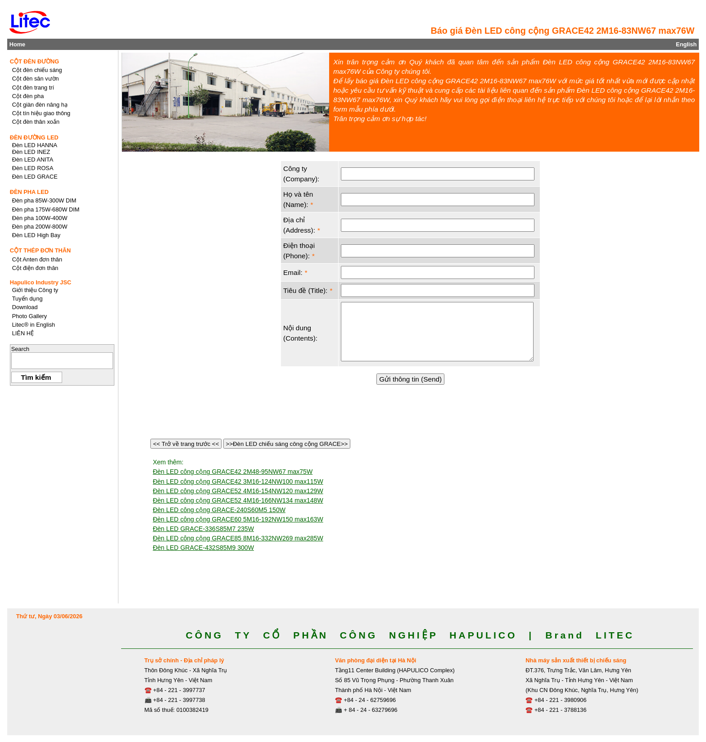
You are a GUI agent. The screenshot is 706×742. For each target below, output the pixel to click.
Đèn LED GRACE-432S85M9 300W (203, 547)
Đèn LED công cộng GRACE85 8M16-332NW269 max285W (238, 538)
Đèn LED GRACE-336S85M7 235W (203, 528)
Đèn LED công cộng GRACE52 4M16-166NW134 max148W (238, 500)
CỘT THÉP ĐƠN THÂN (40, 250)
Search (20, 349)
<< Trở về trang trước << (186, 444)
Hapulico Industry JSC (41, 282)
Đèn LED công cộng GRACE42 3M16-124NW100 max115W (238, 481)
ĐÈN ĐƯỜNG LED (34, 137)
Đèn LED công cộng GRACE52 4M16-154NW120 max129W (238, 491)
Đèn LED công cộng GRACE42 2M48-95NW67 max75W (232, 471)
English (686, 44)
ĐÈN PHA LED (29, 192)
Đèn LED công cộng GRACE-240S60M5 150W (219, 509)
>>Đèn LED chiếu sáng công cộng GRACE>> (286, 444)
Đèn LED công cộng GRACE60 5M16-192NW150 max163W (238, 519)
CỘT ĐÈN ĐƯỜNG (34, 61)
